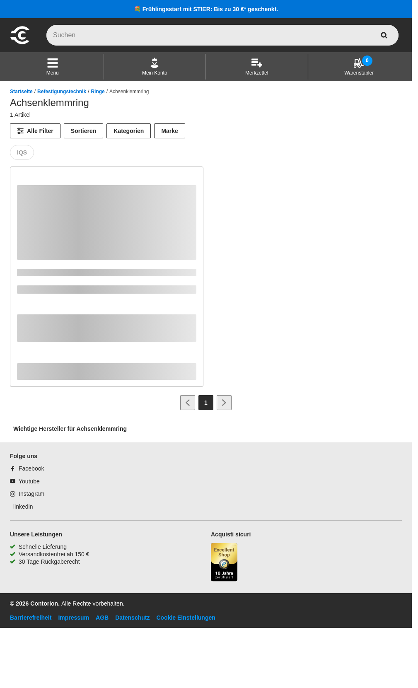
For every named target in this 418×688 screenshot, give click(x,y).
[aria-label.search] (384, 35)
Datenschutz (132, 617)
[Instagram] (27, 493)
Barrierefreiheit (30, 617)
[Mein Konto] (154, 67)
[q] (222, 35)
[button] (52, 67)
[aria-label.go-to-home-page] (20, 43)
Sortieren (83, 131)
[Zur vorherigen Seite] (187, 402)
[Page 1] (205, 402)
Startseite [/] (21, 91)
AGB (102, 617)
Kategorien (129, 131)
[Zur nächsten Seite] (224, 402)
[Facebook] (27, 468)
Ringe (97, 91)
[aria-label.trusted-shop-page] (224, 563)
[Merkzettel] (256, 67)
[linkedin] (21, 506)
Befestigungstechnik (61, 91)
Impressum (73, 617)
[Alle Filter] (35, 130)
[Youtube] (25, 481)
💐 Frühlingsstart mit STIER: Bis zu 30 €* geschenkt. (206, 9)
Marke (169, 131)
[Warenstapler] (359, 67)
